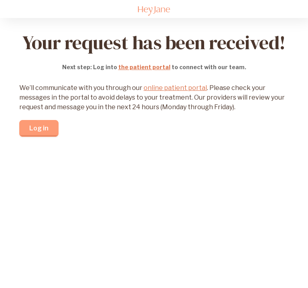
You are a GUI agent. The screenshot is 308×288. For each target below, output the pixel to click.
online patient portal (175, 88)
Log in (39, 128)
